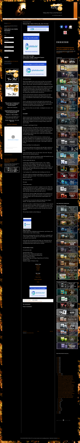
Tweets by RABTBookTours (8, 154)
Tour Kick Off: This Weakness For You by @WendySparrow (66, 382)
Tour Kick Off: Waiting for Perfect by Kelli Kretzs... (65, 383)
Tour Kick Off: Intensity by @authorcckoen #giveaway (65, 389)
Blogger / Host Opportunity (14, 61)
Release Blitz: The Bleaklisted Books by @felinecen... (65, 377)
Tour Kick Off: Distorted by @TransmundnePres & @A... (66, 384)
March (59, 407)
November (59, 374)
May (59, 405)
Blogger (58, 438)
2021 (58, 363)
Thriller (37, 301)
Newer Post (24, 331)
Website (38, 265)
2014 (58, 372)
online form (9, 23)
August (59, 401)
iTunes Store (38, 277)
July (59, 402)
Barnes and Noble (38, 279)
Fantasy (29, 301)
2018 (58, 367)
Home (38, 331)
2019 (58, 366)
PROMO (31, 301)
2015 (58, 371)
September (60, 400)
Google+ (38, 269)
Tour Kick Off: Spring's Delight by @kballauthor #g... (65, 392)
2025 (58, 358)
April (59, 406)
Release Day (34, 301)
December (59, 373)
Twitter (38, 268)
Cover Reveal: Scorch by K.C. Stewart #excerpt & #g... (66, 379)
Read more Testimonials (12, 124)
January (59, 410)
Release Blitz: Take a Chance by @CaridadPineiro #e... (66, 387)
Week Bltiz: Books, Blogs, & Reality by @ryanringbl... (65, 397)
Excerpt (26, 301)
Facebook (38, 267)
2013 (58, 411)
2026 (58, 357)
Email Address (6, 40)
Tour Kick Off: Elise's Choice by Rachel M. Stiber (65, 394)
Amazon (38, 274)
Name (5, 35)
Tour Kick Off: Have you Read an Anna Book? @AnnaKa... (66, 393)
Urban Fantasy (40, 301)
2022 (58, 362)
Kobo (38, 281)
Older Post (51, 331)
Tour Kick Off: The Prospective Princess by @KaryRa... (66, 388)
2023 (58, 361)
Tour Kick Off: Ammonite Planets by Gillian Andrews (65, 378)
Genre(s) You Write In (7, 49)
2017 (58, 368)
